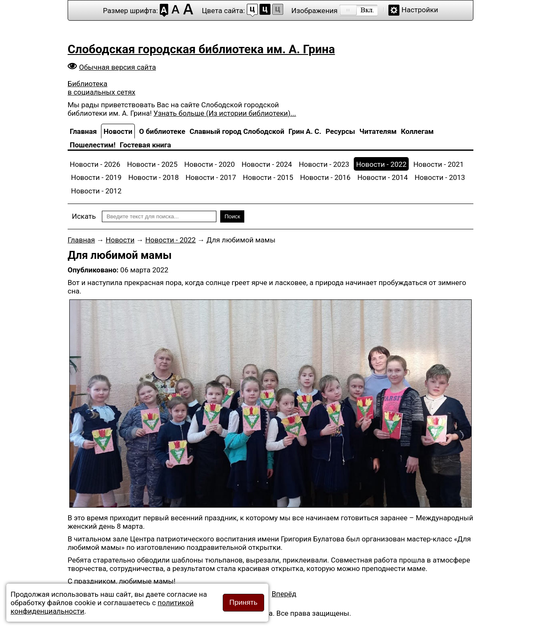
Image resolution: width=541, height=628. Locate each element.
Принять (243, 602)
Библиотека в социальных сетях (101, 87)
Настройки (420, 9)
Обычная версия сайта (117, 67)
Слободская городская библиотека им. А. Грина (201, 49)
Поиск (232, 216)
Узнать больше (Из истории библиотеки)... (224, 113)
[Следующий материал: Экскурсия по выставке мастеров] (284, 594)
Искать (84, 216)
